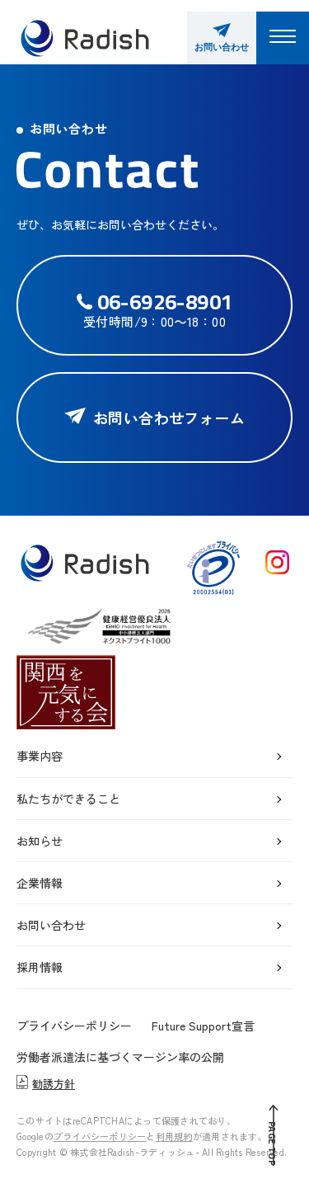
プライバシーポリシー (74, 1025)
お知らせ (39, 840)
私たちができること (68, 798)
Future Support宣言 (203, 1025)
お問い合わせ (51, 925)
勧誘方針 (45, 1084)
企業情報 (39, 883)
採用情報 (39, 967)
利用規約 (174, 1136)
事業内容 (39, 755)
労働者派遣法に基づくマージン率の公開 (120, 1057)
